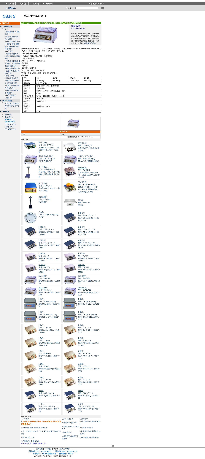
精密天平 (9, 98)
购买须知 (8, 114)
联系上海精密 (65, 449)
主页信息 (39, 449)
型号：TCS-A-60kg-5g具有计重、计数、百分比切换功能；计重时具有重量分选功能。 (49, 172)
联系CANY (12, 8)
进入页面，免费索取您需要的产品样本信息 (12, 106)
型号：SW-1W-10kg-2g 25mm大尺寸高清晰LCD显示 (88, 158)
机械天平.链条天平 (13, 68)
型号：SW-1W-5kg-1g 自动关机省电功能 (47, 158)
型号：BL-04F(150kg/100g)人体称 (48, 214)
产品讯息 (47, 449)
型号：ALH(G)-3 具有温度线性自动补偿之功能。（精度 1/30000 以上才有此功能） (89, 172)
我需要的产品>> (90, 43)
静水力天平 (10, 76)
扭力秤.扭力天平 (12, 78)
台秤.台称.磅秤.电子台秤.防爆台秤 (35, 428)
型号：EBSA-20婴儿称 (84, 202)
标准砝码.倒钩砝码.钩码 (89, 437)
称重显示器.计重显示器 (31, 441)
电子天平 (9, 51)
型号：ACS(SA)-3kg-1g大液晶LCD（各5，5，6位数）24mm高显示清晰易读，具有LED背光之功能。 (88, 187)
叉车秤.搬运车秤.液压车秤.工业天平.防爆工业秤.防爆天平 (12, 63)
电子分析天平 (11, 95)
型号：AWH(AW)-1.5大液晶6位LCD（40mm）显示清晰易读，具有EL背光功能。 (49, 147)
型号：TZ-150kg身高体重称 (44, 199)
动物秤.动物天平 (12, 54)
